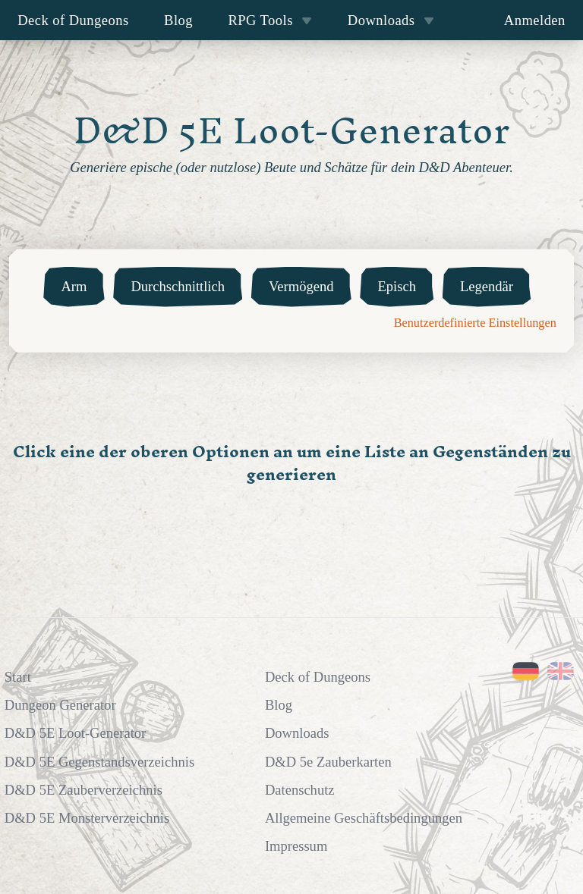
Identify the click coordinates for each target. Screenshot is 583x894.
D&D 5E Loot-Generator (75, 733)
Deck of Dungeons (73, 20)
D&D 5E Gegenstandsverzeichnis (99, 762)
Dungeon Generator (60, 705)
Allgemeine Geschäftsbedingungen (363, 818)
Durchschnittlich (178, 286)
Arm (74, 286)
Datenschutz (300, 790)
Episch (396, 286)
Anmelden (535, 20)
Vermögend (301, 286)
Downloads (391, 20)
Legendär (486, 286)
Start (18, 677)
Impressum (296, 846)
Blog (178, 20)
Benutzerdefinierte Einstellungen (475, 323)
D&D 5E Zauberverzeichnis (83, 790)
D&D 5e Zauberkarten (328, 762)
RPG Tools (270, 20)
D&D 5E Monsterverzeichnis (87, 818)
